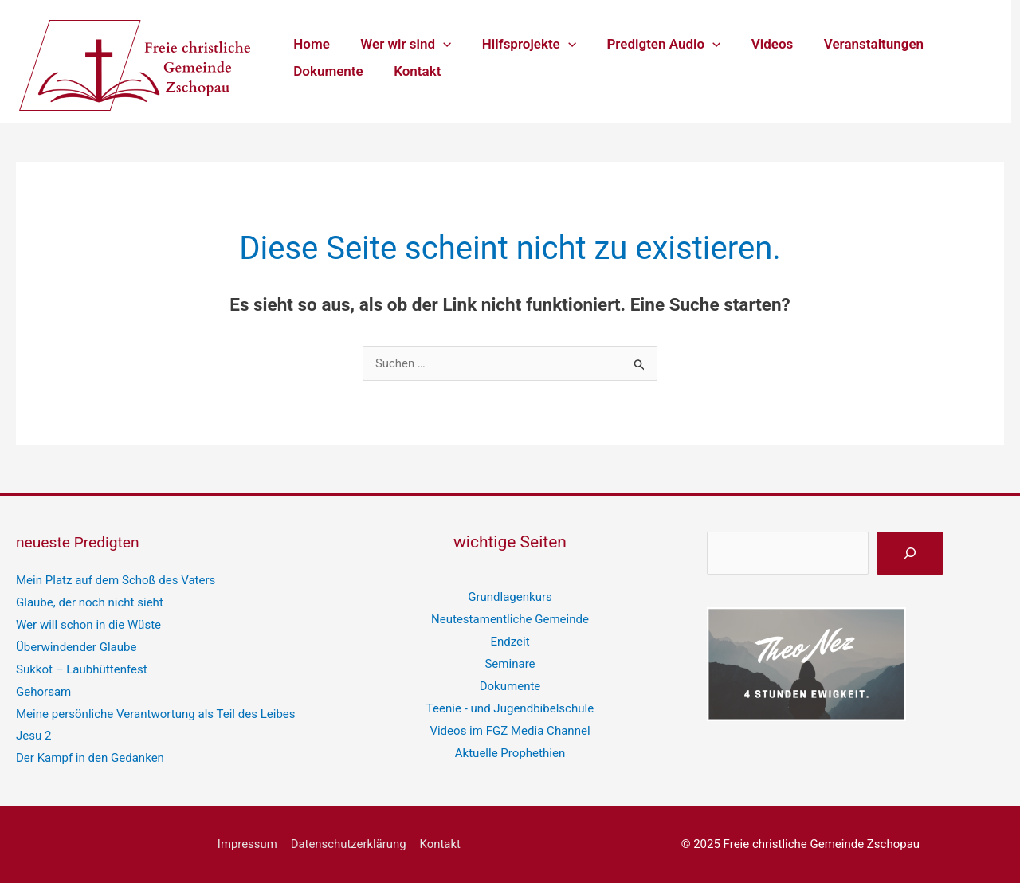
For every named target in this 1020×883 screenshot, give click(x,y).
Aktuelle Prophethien (510, 752)
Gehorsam (43, 691)
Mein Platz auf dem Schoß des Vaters (115, 580)
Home (310, 44)
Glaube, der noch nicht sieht (89, 602)
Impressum (248, 843)
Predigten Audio (651, 43)
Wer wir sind (400, 43)
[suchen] (910, 553)
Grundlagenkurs (509, 597)
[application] (437, 43)
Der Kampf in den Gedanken (90, 758)
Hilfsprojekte (520, 43)
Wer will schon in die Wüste (88, 625)
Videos (757, 44)
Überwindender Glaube (76, 646)
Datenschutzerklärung (348, 843)
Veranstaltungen (854, 44)
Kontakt (411, 71)
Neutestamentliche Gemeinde (510, 619)
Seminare (509, 664)
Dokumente (326, 71)
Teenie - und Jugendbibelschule (510, 708)
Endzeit (509, 641)
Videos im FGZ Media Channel (510, 730)
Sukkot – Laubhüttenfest (81, 668)
